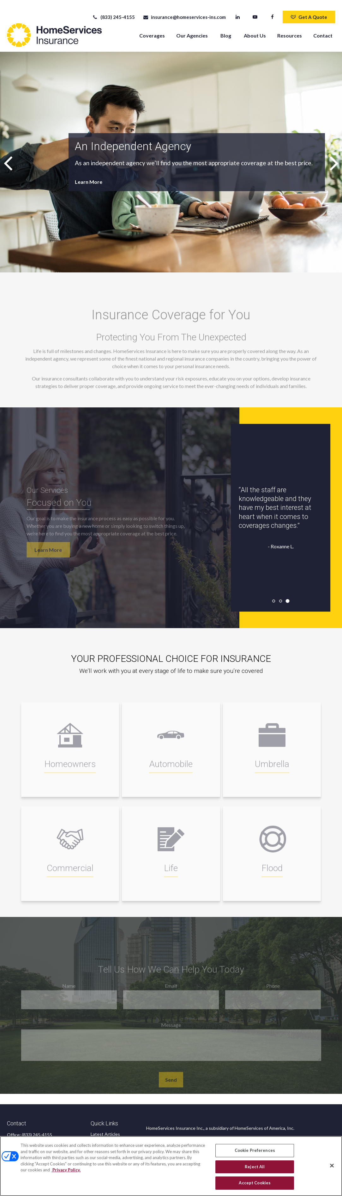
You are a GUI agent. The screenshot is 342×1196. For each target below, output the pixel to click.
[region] (171, 1166)
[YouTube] (255, 12)
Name (68, 987)
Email (171, 987)
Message (171, 1027)
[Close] (332, 1166)
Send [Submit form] (171, 1081)
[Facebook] (272, 12)
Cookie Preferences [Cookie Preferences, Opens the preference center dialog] (255, 1150)
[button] (152, 31)
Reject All (255, 1166)
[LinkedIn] (238, 12)
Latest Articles (105, 1129)
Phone (273, 987)
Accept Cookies (255, 1182)
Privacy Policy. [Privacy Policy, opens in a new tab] (66, 1169)
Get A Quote (309, 12)
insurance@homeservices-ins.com (184, 12)
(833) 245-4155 (113, 12)
